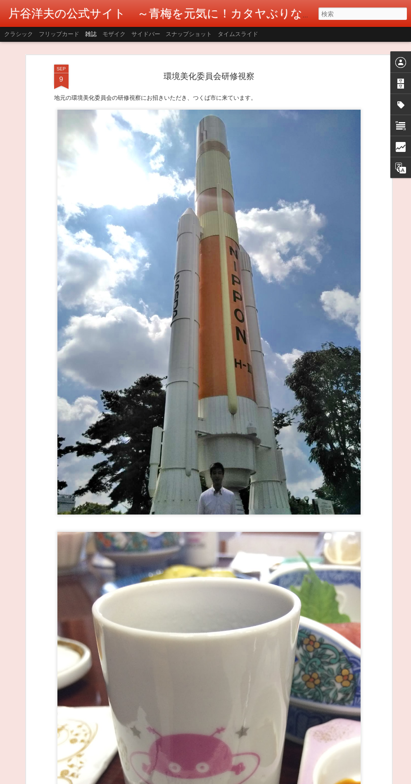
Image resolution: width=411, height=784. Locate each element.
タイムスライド (238, 34)
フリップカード (59, 34)
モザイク (114, 34)
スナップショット (189, 34)
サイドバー (145, 34)
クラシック (18, 34)
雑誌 (91, 34)
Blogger (242, 778)
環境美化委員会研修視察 (209, 48)
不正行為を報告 (269, 778)
